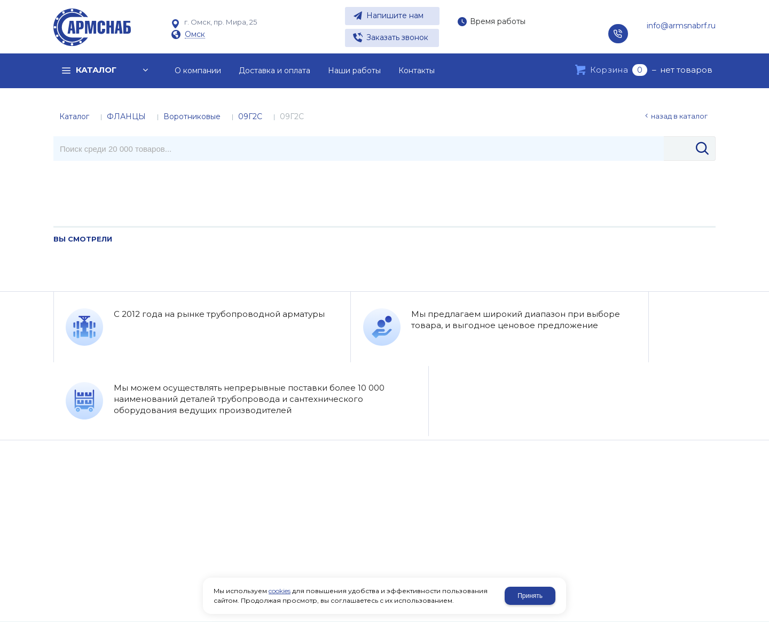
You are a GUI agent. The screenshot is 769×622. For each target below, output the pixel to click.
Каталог (74, 116)
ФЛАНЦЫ (126, 116)
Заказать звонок (397, 37)
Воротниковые (192, 116)
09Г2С (250, 116)
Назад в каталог (679, 116)
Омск (195, 34)
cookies (280, 591)
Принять (530, 596)
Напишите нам (394, 15)
